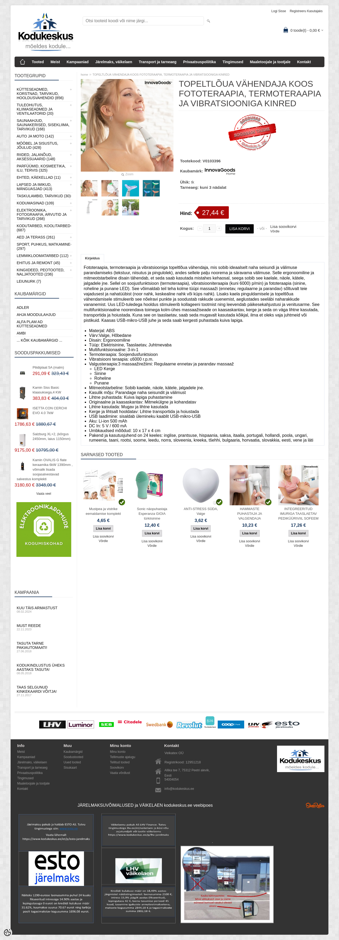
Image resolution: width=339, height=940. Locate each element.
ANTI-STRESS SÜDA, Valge (201, 511)
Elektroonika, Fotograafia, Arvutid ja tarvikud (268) (41, 214)
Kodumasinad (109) (35, 203)
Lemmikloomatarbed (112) (43, 256)
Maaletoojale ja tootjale (270, 62)
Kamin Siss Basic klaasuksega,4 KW (47, 390)
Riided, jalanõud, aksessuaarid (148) (36, 157)
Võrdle (274, 231)
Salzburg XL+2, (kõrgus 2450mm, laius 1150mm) (51, 436)
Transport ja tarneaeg (157, 62)
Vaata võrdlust (120, 773)
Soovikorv (117, 767)
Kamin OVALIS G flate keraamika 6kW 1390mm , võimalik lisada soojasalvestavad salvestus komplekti (45, 469)
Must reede (44, 627)
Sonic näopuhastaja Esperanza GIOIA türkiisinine (152, 513)
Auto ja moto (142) (35, 136)
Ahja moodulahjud (36, 315)
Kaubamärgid (73, 752)
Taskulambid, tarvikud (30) (44, 196)
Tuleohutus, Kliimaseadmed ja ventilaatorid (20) (35, 109)
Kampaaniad (77, 62)
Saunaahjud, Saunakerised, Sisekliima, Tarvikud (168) (43, 124)
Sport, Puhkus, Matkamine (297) (43, 246)
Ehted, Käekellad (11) (39, 177)
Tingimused (232, 62)
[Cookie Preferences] (7, 932)
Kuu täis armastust (44, 609)
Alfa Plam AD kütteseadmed (32, 324)
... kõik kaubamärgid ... (39, 340)
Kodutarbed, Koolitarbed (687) (43, 228)
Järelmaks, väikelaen (113, 62)
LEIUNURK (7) (29, 281)
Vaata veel (43, 494)
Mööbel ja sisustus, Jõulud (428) (37, 145)
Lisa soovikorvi (283, 226)
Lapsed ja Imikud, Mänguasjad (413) (34, 186)
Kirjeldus (92, 258)
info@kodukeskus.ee (179, 789)
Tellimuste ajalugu (122, 757)
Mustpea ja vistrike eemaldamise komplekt (103, 511)
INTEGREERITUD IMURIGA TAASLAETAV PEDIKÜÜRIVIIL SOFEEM (298, 513)
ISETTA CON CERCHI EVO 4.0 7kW (50, 410)
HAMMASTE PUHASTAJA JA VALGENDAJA (249, 513)
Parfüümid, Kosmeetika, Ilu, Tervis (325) (41, 168)
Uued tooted (72, 762)
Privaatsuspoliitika (199, 62)
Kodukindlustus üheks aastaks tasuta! (44, 669)
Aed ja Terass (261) (36, 237)
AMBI (21, 333)
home (84, 74)
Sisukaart (70, 767)
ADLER (23, 307)
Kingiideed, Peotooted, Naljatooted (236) (40, 272)
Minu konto (118, 752)
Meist (55, 62)
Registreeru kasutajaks (306, 11)
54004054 (171, 779)
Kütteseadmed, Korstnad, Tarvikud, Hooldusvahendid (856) (40, 93)
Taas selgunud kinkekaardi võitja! (44, 691)
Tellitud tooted (120, 762)
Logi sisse (278, 11)
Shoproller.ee (315, 805)
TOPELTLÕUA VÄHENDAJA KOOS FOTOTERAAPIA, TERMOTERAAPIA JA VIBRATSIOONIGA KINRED (160, 74)
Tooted (38, 62)
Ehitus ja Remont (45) (38, 263)
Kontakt (304, 62)
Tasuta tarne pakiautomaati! (44, 647)
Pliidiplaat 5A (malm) (48, 367)
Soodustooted (73, 757)
